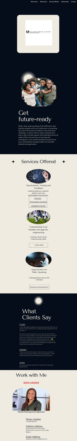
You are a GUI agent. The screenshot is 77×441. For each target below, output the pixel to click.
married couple (38, 206)
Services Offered (54, 2)
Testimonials (65, 2)
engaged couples (38, 202)
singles (37, 198)
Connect (73, 2)
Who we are (34, 2)
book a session (31, 382)
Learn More (39, 245)
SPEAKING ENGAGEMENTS (39, 287)
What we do (43, 2)
